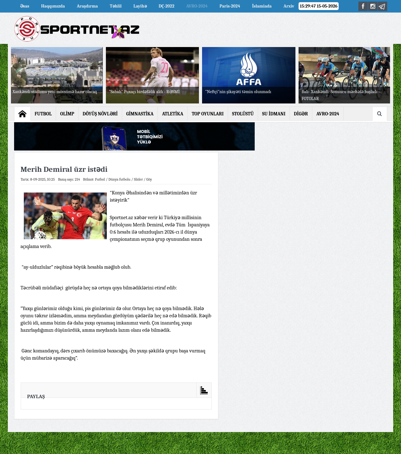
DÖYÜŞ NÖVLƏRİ (100, 114)
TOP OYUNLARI (208, 114)
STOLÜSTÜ (243, 114)
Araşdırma (87, 6)
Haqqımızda (53, 6)
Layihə (140, 6)
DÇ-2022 (166, 6)
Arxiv (289, 6)
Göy (149, 179)
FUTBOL (43, 114)
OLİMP (67, 114)
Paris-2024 (230, 6)
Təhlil (116, 6)
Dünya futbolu (119, 179)
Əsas (24, 6)
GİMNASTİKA (140, 114)
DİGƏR (301, 114)
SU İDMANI (273, 114)
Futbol (100, 179)
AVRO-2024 (197, 6)
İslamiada (262, 6)
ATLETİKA (172, 114)
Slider (138, 179)
